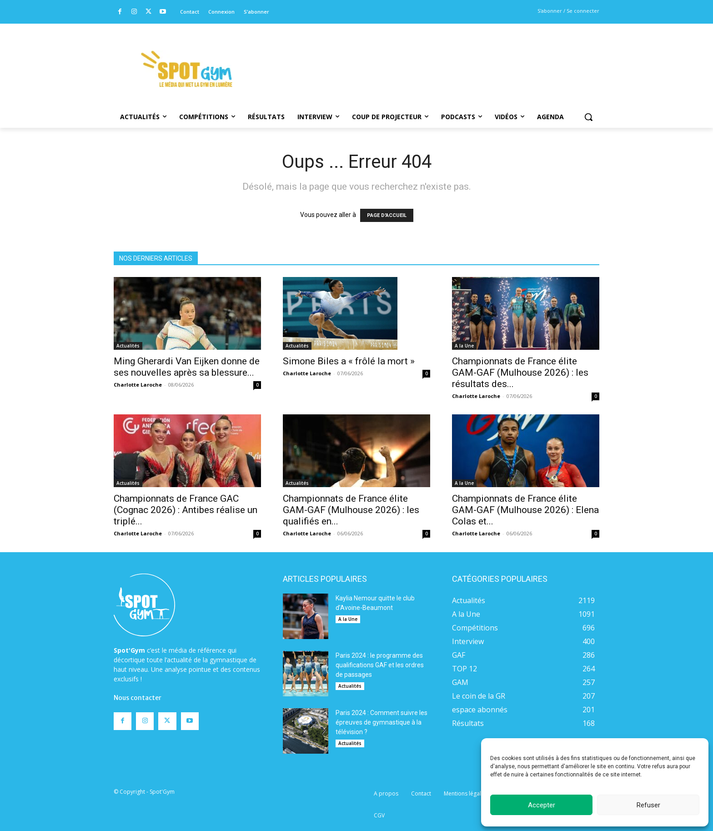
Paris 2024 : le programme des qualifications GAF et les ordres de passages (380, 665)
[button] (588, 117)
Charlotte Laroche (138, 384)
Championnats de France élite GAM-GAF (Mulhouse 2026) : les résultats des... (520, 372)
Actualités (128, 345)
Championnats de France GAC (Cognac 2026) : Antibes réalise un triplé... (185, 510)
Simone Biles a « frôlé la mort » (349, 361)
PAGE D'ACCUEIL (387, 215)
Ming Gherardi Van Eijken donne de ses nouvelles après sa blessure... (187, 367)
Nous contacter (137, 698)
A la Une (464, 345)
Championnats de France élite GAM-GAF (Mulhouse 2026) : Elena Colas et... (525, 510)
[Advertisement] (418, 56)
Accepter (541, 805)
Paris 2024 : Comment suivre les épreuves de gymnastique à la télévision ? (381, 722)
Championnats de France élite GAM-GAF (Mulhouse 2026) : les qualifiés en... (351, 510)
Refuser (648, 805)
